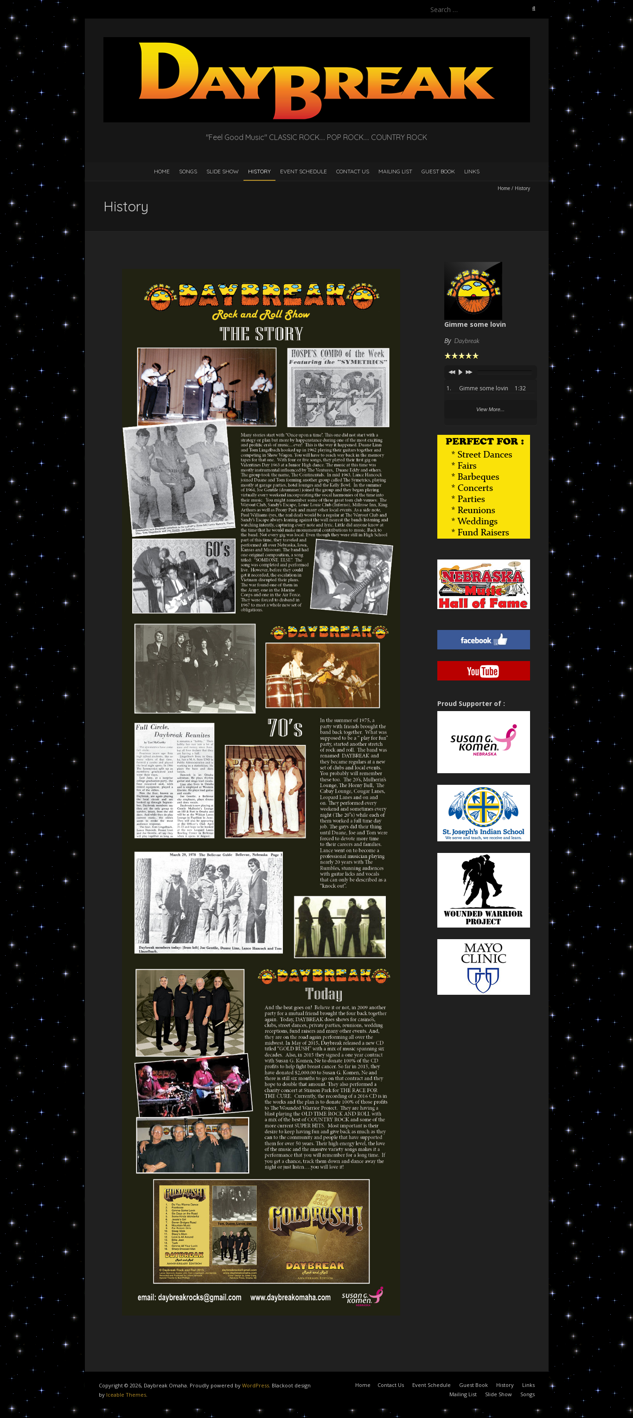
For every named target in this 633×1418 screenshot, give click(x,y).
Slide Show (222, 171)
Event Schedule (303, 171)
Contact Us (352, 171)
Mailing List (395, 171)
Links (472, 171)
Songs (188, 171)
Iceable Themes (126, 1394)
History (259, 171)
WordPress (255, 1385)
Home (162, 171)
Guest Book (438, 171)
